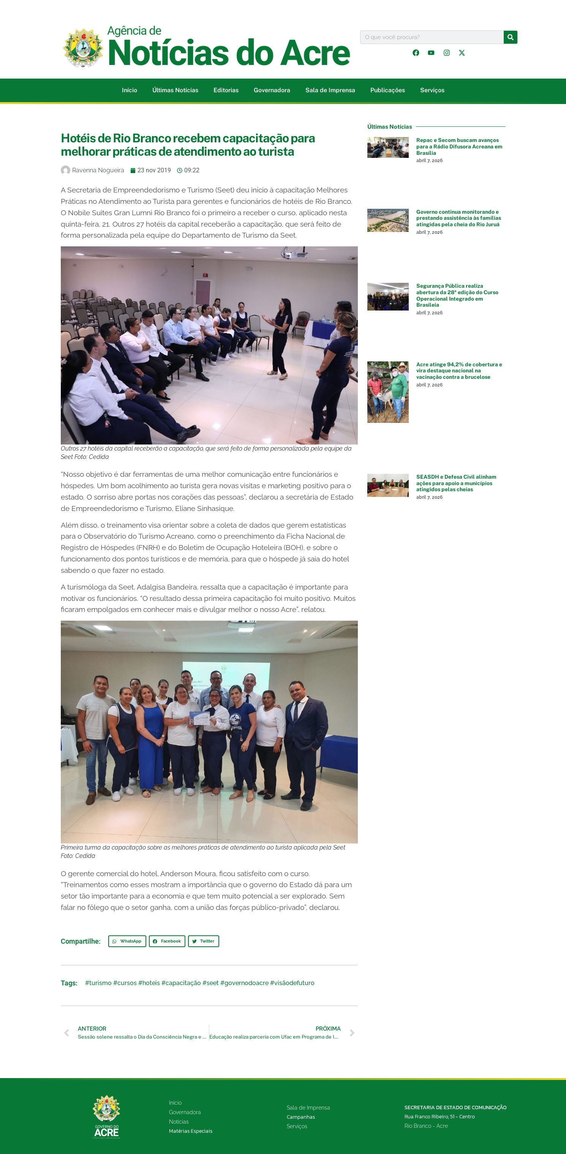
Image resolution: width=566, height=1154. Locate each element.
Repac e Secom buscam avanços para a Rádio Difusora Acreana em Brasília (459, 146)
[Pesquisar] (510, 37)
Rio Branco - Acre (426, 1126)
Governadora (272, 90)
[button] (127, 941)
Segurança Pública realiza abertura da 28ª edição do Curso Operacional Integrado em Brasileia (457, 295)
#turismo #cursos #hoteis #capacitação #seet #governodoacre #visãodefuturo (200, 983)
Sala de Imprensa (330, 90)
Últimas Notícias (175, 90)
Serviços (432, 90)
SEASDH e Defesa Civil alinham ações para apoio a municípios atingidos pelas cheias (456, 483)
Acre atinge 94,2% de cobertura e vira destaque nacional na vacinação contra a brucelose (459, 370)
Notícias (179, 1122)
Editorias (226, 90)
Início (129, 90)
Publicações (387, 90)
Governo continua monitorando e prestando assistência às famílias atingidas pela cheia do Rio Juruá (458, 218)
